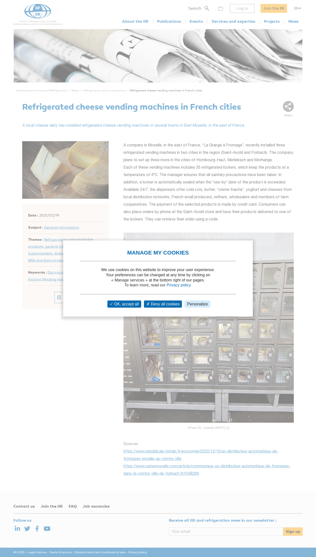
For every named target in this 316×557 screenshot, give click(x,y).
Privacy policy (179, 285)
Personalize (197, 304)
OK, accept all (124, 304)
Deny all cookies (162, 304)
